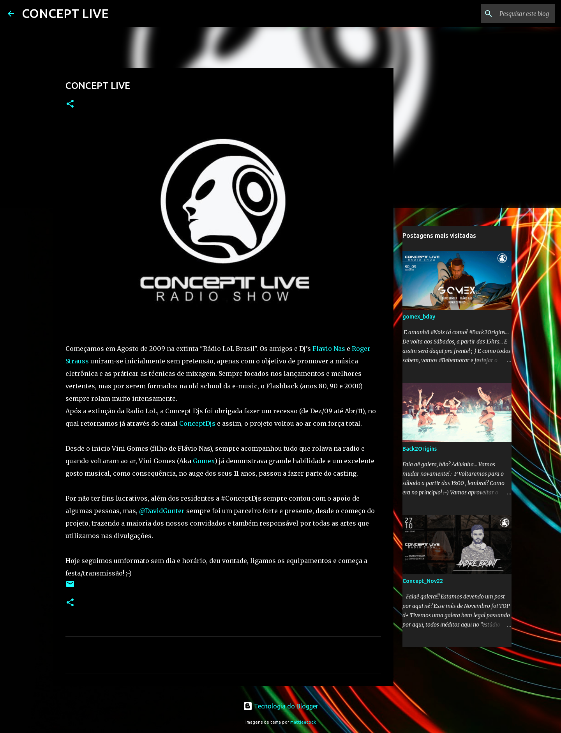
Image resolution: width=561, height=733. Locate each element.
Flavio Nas (328, 348)
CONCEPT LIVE (65, 13)
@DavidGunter (162, 511)
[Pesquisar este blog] (514, 13)
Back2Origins (419, 449)
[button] (70, 104)
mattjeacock (303, 722)
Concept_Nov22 (422, 581)
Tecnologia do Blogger (280, 706)
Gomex (204, 461)
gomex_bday (418, 316)
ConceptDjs (197, 423)
